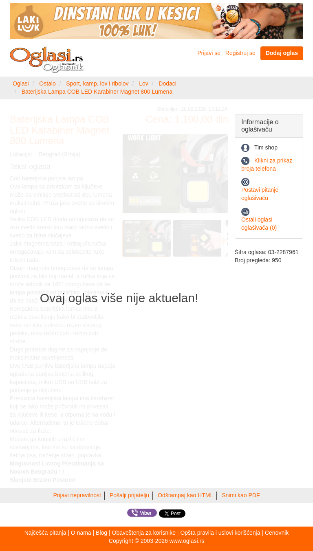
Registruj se (240, 53)
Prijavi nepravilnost (77, 495)
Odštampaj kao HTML (185, 495)
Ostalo (47, 83)
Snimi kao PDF (241, 495)
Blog (101, 532)
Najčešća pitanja (45, 532)
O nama (81, 532)
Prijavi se (208, 53)
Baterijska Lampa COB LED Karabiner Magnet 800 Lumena (97, 91)
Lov (143, 83)
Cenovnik (277, 532)
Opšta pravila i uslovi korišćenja (220, 532)
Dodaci (167, 83)
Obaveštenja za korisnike (144, 532)
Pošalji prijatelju (129, 495)
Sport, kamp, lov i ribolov (97, 83)
